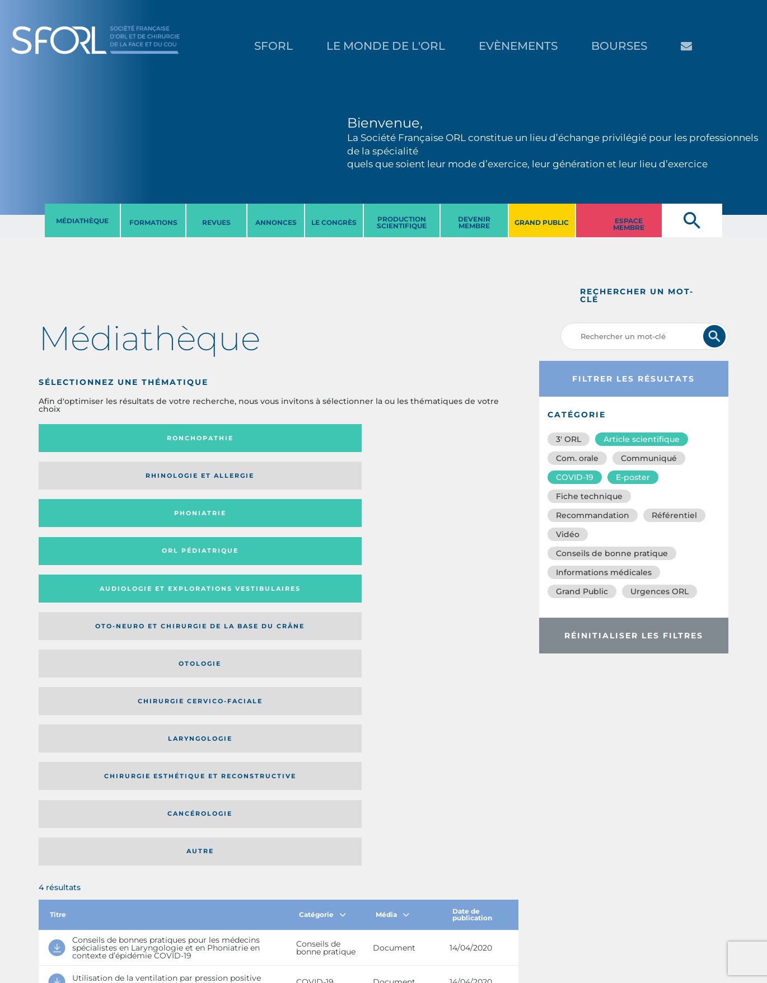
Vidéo (567, 534)
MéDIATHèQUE (82, 221)
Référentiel (674, 515)
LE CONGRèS (334, 222)
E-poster (633, 477)
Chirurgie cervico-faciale (451, 479)
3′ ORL (568, 439)
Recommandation (592, 515)
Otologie (333, 479)
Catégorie (322, 591)
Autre (453, 524)
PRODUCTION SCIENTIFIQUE (402, 222)
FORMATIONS (153, 222)
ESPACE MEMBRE (628, 224)
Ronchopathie (93, 438)
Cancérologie (333, 524)
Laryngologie (94, 524)
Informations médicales (604, 572)
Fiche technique (589, 496)
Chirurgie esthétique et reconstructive (204, 524)
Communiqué (649, 458)
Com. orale (577, 458)
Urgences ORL (659, 591)
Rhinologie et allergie (199, 438)
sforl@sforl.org (198, 914)
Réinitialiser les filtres (633, 636)
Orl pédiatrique (453, 438)
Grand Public (582, 591)
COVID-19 (574, 477)
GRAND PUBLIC (542, 222)
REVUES (216, 222)
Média (392, 591)
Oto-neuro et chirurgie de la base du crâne (204, 479)
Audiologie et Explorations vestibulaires (80, 479)
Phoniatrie (333, 438)
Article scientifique (642, 439)
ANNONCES (276, 222)
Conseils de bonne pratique (612, 553)
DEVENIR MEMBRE (474, 222)
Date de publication (478, 591)
